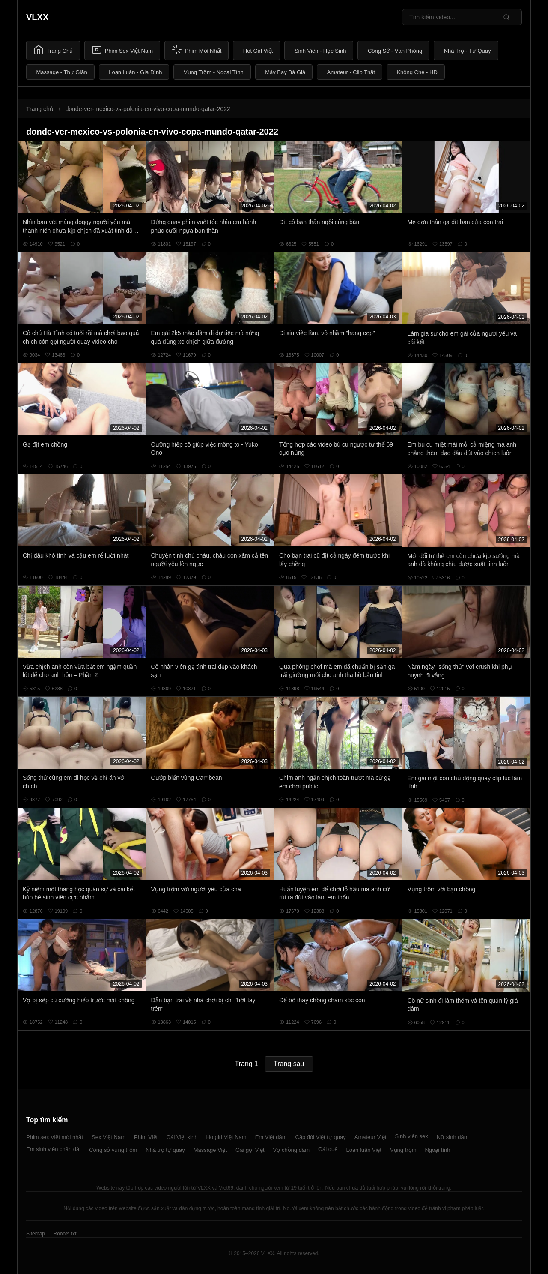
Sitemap (35, 1234)
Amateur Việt (370, 1137)
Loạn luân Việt (363, 1150)
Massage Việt (210, 1150)
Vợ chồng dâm (291, 1150)
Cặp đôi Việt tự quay (320, 1137)
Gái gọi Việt (250, 1150)
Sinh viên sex (411, 1136)
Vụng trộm (403, 1150)
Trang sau (289, 1063)
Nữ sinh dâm (453, 1137)
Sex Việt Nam (108, 1137)
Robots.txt (64, 1234)
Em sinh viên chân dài (53, 1149)
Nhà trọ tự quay (165, 1150)
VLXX (37, 17)
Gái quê (328, 1149)
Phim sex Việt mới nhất (54, 1137)
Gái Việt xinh (181, 1137)
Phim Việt (146, 1137)
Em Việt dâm (271, 1137)
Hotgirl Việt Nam (226, 1137)
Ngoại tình (437, 1150)
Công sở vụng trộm (113, 1150)
